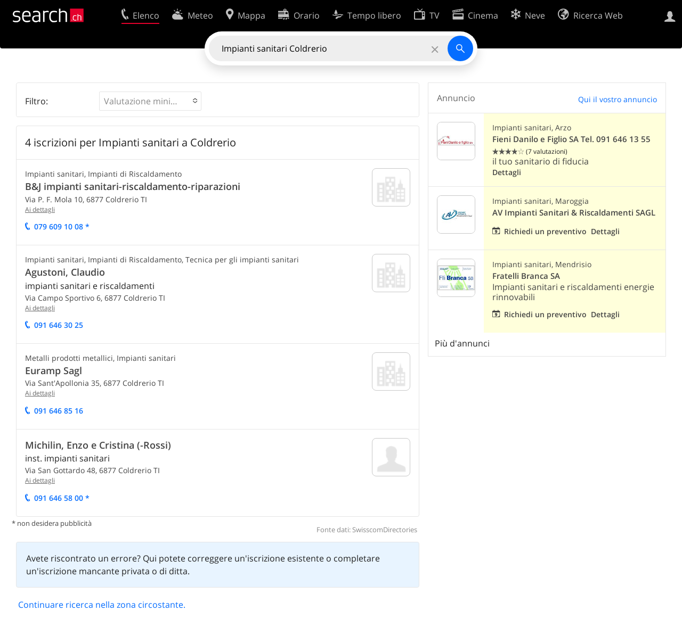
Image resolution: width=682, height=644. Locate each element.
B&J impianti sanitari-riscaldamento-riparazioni (132, 186)
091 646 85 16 (58, 411)
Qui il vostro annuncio (617, 99)
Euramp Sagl (53, 370)
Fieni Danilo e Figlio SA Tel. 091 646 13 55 (571, 139)
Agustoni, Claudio (65, 272)
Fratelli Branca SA (526, 276)
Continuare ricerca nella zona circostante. (101, 604)
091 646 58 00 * (62, 498)
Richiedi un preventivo (545, 231)
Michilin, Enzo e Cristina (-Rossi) (98, 445)
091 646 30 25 (58, 325)
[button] (150, 101)
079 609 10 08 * (62, 226)
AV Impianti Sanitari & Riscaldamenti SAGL (573, 212)
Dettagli (506, 172)
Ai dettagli (40, 209)
